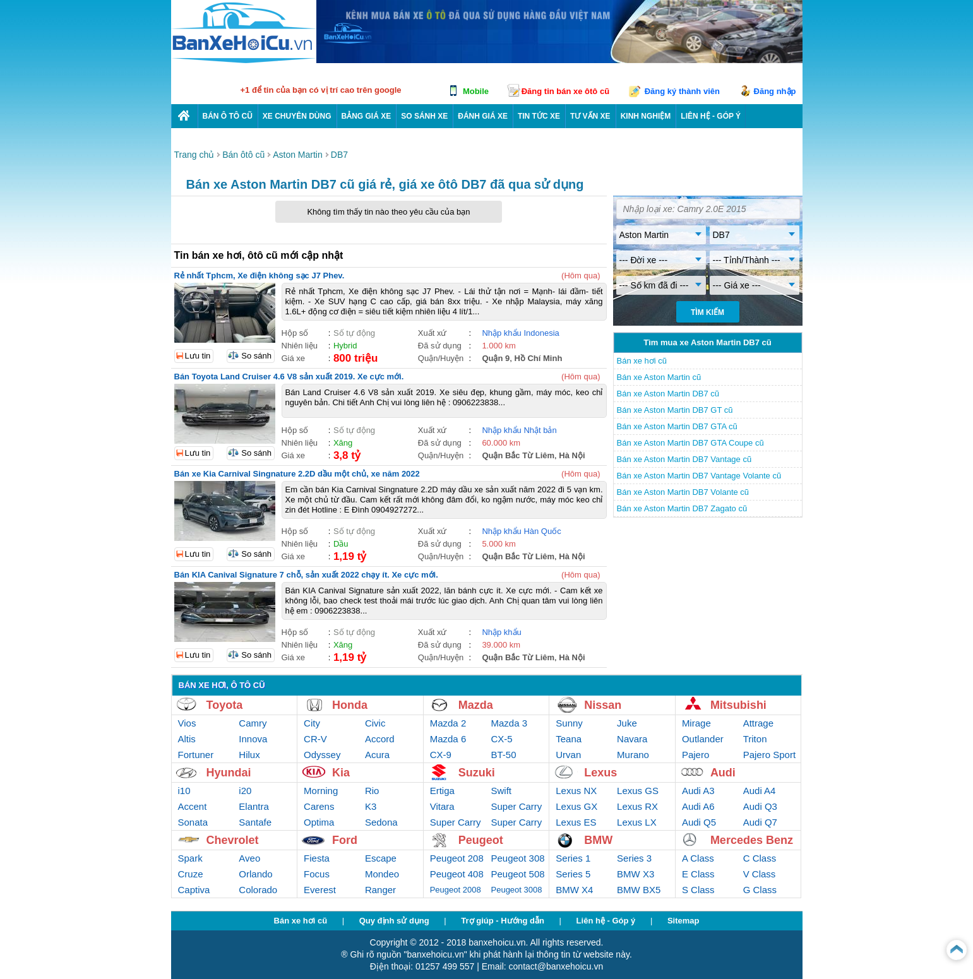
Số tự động (354, 333)
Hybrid (345, 345)
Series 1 (573, 858)
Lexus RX (637, 806)
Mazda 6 (448, 738)
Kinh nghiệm (646, 116)
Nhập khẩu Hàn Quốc (521, 531)
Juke (627, 723)
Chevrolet (232, 840)
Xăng (342, 443)
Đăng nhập (775, 91)
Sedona (381, 822)
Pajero (695, 754)
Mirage (696, 723)
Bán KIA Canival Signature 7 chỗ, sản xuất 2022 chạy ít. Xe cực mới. (306, 574)
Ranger (380, 889)
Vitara (442, 806)
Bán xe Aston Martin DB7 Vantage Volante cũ (699, 475)
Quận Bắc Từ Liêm (518, 455)
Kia (341, 772)
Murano (633, 754)
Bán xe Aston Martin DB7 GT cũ (675, 410)
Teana (569, 738)
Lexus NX (576, 790)
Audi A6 (698, 806)
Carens (319, 806)
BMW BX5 (638, 889)
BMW (598, 840)
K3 (370, 806)
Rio (372, 790)
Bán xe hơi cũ (642, 360)
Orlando (255, 874)
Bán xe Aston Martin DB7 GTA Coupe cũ (690, 443)
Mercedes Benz (751, 840)
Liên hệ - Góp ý (606, 920)
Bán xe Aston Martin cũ (659, 377)
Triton (755, 738)
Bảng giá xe (366, 116)
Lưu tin (198, 355)
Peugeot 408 (457, 874)
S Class (698, 889)
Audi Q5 (699, 822)
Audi (723, 772)
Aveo (249, 858)
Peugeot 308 (518, 858)
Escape (381, 858)
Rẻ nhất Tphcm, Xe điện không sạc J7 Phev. (259, 275)
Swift (501, 790)
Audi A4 (759, 790)
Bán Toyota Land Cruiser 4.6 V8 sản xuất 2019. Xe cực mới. (289, 376)
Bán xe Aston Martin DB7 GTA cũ (677, 426)
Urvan (568, 754)
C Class (760, 858)
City (312, 723)
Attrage (758, 723)
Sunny (569, 723)
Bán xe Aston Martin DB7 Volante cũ (683, 492)
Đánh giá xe (483, 116)
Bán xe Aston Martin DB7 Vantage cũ (684, 459)
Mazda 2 (448, 723)
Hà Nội (572, 455)
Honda (349, 705)
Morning (321, 790)
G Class (760, 889)
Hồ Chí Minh (538, 358)
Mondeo (382, 874)
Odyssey (322, 754)
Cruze (190, 874)
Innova (253, 738)
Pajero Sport (769, 754)
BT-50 (503, 754)
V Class (759, 874)
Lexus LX (637, 822)
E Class (698, 874)
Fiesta (317, 858)
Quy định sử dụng (394, 920)
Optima (319, 822)
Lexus (600, 772)
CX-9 (440, 754)
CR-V (315, 738)
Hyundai (228, 772)
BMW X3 (635, 874)
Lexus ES (576, 822)
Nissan (602, 705)
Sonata (193, 822)
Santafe (255, 822)
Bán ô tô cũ (228, 116)
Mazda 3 (509, 723)
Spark (190, 858)
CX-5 (502, 738)
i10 (184, 790)
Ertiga (442, 790)
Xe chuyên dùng (297, 116)
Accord (380, 738)
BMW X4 (574, 889)
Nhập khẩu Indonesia (520, 333)
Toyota (224, 705)
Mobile (476, 91)
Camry (252, 723)
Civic (375, 723)
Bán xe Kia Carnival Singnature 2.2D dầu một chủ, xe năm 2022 (297, 473)
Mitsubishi (738, 705)
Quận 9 (496, 358)
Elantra (254, 806)
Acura (377, 754)
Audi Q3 (760, 806)
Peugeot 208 (457, 858)
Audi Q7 (760, 822)
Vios (187, 723)
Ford (344, 840)
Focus (317, 874)
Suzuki (476, 772)
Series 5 (573, 874)
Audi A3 (698, 790)
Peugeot (480, 840)
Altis (187, 738)
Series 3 (634, 858)
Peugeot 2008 (455, 889)
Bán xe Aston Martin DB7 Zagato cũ (682, 508)
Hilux (249, 754)
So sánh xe (424, 116)
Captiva (194, 889)
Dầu (341, 544)
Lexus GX (576, 806)
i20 (245, 790)
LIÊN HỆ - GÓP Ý (711, 116)
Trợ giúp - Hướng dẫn (502, 920)
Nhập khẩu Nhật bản (519, 430)
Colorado (258, 889)
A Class (698, 858)
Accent (192, 806)
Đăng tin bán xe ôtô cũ (565, 91)
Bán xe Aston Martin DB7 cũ (668, 393)
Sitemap (683, 920)
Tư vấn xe (590, 116)
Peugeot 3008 (516, 889)
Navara (632, 738)
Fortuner (196, 754)
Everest (320, 889)
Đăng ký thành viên (682, 91)
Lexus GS (638, 790)
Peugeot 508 (518, 874)
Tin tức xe (539, 116)
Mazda (475, 705)
